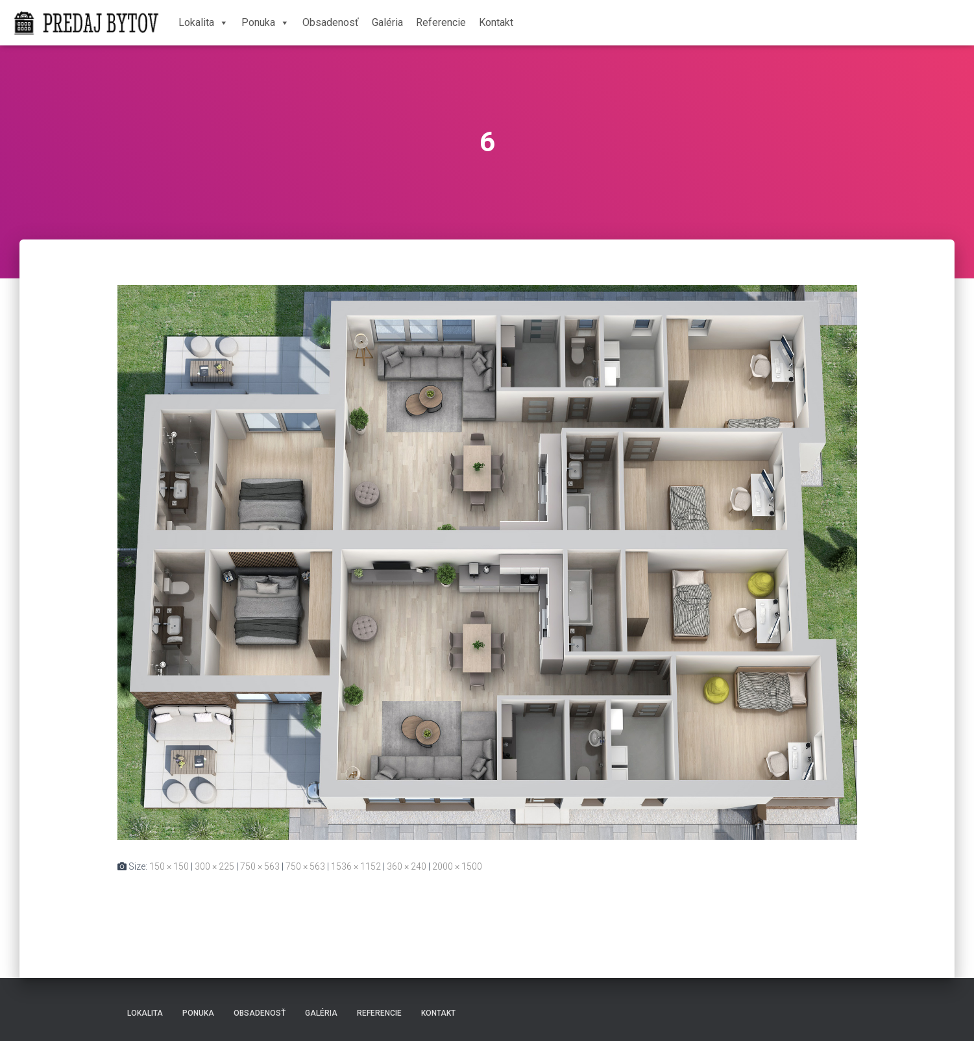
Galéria (387, 22)
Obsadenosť (330, 22)
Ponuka (265, 22)
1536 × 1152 (356, 866)
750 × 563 (260, 866)
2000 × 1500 (457, 866)
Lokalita (203, 22)
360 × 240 (406, 866)
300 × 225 (214, 866)
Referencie (441, 22)
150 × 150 (169, 866)
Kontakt (496, 22)
